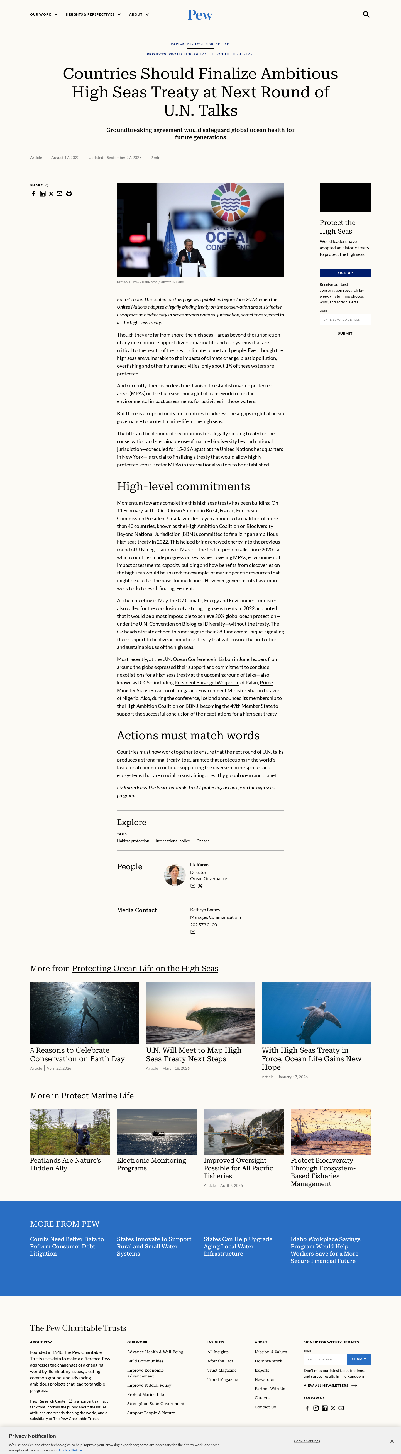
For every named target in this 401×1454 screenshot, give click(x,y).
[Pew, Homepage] (200, 14)
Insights (215, 1342)
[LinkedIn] (325, 1408)
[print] (69, 193)
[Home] (78, 1328)
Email (323, 310)
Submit (345, 333)
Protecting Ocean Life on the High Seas (145, 968)
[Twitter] (333, 1408)
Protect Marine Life (97, 1095)
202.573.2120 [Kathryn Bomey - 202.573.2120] (203, 924)
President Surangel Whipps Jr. (207, 682)
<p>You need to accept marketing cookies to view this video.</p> (345, 197)
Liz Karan (199, 864)
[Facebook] (307, 1408)
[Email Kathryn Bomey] (193, 932)
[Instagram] (316, 1408)
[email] (193, 885)
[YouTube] (341, 1408)
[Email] (345, 319)
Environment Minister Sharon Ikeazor (239, 690)
